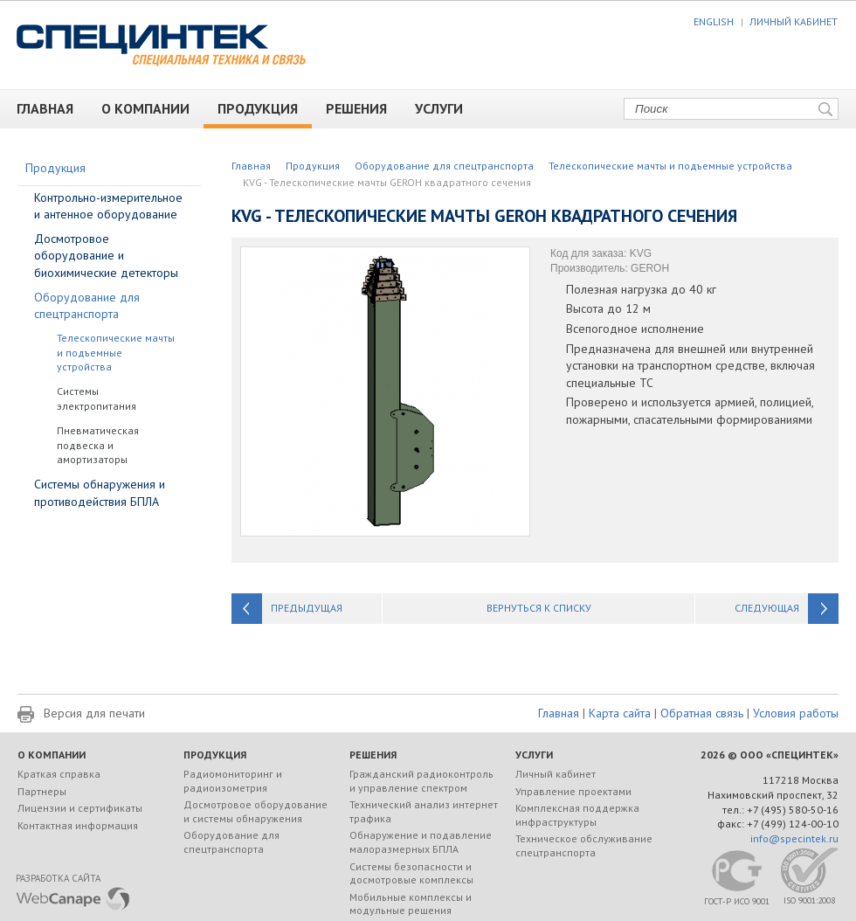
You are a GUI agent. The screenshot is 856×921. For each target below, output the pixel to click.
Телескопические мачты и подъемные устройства (670, 165)
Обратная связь (701, 713)
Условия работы (796, 713)
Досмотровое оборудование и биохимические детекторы (106, 255)
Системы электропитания (96, 398)
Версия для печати (94, 713)
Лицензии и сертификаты (79, 807)
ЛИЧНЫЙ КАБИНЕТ (793, 21)
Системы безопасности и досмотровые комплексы (411, 873)
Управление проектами (573, 791)
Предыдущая (306, 607)
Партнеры (41, 791)
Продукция (263, 108)
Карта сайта (620, 713)
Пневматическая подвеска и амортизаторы (98, 445)
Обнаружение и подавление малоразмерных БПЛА (420, 841)
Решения (363, 108)
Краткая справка (58, 773)
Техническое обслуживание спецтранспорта (583, 845)
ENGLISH (714, 21)
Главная (52, 108)
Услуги (446, 108)
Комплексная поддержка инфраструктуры (577, 814)
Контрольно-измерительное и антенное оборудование (108, 206)
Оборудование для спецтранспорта (444, 165)
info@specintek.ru (794, 838)
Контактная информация (77, 825)
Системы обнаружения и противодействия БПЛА (99, 492)
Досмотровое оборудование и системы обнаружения (255, 811)
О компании (152, 108)
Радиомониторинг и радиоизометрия (232, 780)
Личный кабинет (555, 773)
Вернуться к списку (539, 607)
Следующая (767, 607)
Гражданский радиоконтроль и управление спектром (421, 780)
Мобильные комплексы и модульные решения (410, 904)
